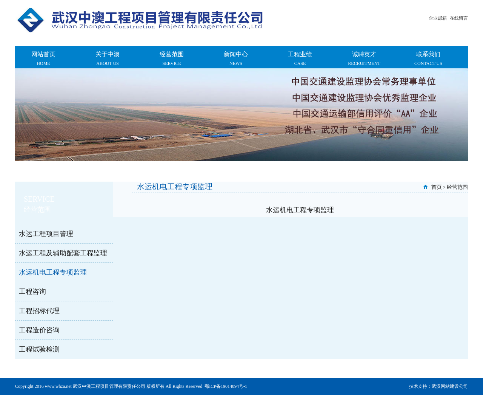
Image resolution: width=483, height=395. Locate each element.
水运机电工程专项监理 (53, 272)
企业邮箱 (438, 18)
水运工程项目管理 (46, 234)
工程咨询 (32, 291)
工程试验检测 (39, 349)
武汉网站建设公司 (450, 386)
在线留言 (459, 18)
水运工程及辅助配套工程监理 (63, 253)
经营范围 (457, 187)
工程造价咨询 (39, 330)
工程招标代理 (39, 311)
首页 (436, 187)
